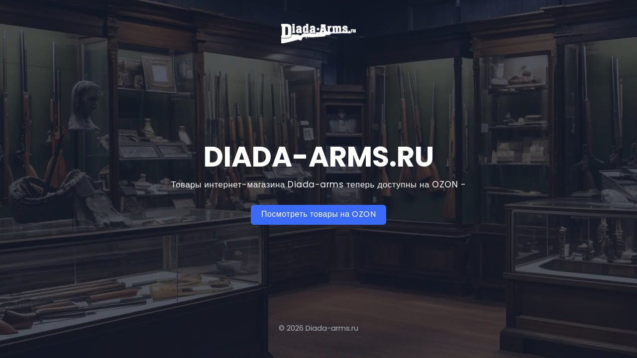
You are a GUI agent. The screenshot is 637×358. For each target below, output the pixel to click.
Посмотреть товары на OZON (318, 214)
